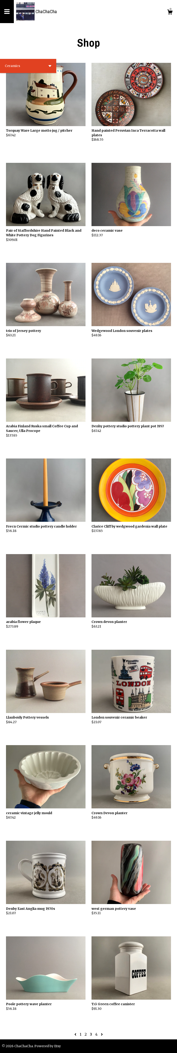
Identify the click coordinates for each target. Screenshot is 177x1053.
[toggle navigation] (7, 11)
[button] (28, 66)
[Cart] (169, 12)
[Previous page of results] (75, 1034)
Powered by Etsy (47, 1046)
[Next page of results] (102, 1034)
